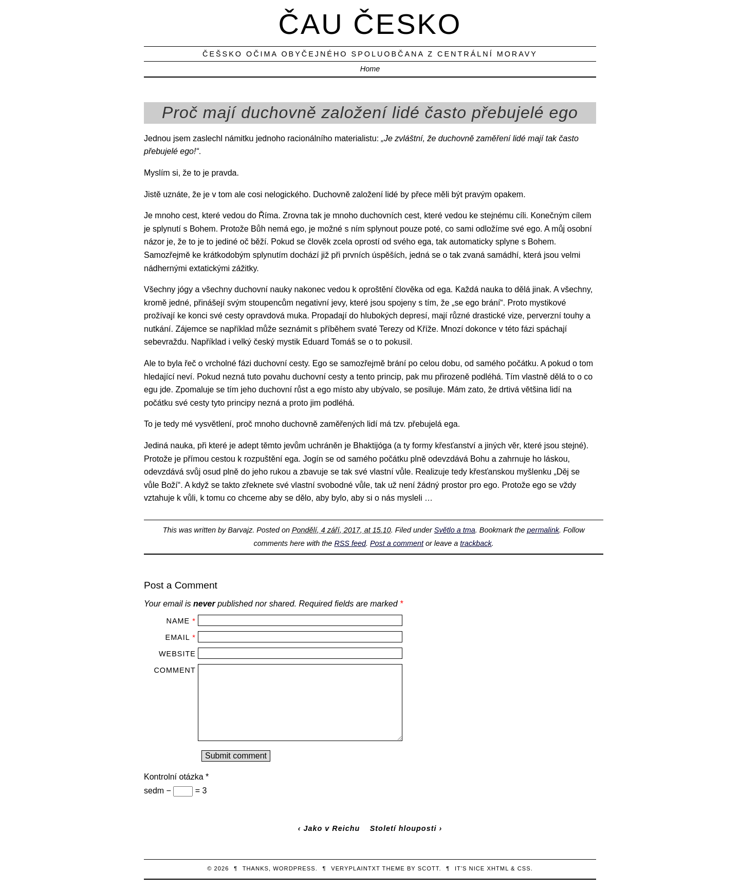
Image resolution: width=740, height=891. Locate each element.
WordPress (294, 868)
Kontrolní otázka (176, 776)
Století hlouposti (403, 828)
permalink (543, 530)
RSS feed (350, 543)
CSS (524, 868)
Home (370, 69)
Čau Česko (370, 24)
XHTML (498, 868)
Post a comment (396, 543)
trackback (476, 543)
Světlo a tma (454, 530)
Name (178, 621)
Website (177, 654)
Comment (174, 670)
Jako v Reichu (332, 828)
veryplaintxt (355, 868)
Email (177, 637)
